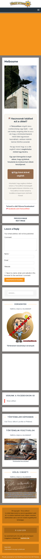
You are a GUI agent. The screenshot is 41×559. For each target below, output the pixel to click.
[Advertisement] (20, 33)
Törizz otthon (11, 401)
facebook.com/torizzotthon (19, 209)
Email (6, 260)
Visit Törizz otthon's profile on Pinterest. (18, 422)
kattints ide (25, 538)
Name (6, 254)
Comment (7, 237)
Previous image (20, 218)
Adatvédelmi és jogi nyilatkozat (14, 549)
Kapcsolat (7, 547)
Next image (20, 221)
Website (7, 266)
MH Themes (35, 557)
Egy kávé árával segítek (21, 174)
